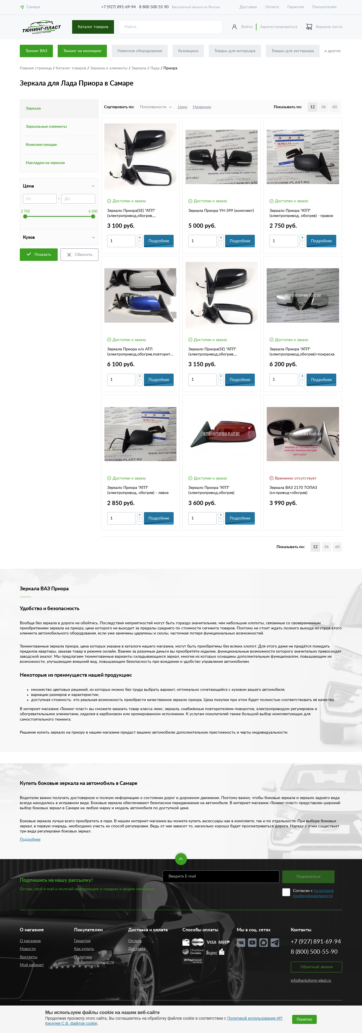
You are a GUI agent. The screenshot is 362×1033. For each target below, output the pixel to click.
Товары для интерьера (234, 51)
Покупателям (324, 7)
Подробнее (30, 840)
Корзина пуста (324, 27)
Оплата (272, 7)
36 (323, 107)
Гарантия (295, 7)
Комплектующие (41, 145)
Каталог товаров (93, 27)
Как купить (84, 949)
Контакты (28, 957)
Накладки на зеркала (45, 163)
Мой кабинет (32, 965)
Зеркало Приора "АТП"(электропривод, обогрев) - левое (138, 490)
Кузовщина (188, 51)
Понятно (304, 1019)
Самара (30, 7)
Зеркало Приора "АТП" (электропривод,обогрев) (211, 490)
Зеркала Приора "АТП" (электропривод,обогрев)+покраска (302, 351)
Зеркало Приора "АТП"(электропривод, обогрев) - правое (301, 213)
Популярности (153, 107)
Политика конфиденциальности (94, 959)
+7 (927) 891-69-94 (118, 7)
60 (334, 107)
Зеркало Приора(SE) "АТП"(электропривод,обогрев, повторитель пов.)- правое (131, 213)
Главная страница (36, 68)
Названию (202, 107)
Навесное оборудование (139, 51)
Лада (155, 68)
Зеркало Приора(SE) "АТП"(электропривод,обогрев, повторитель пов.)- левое (212, 352)
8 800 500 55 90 (154, 7)
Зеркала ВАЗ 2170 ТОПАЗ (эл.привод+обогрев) (293, 490)
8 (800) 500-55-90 (314, 952)
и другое (332, 51)
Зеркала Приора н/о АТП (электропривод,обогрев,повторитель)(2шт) (139, 352)
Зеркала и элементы (109, 68)
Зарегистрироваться (278, 27)
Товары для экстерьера (293, 51)
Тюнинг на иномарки (82, 51)
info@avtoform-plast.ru (311, 981)
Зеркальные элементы (46, 127)
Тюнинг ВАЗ (36, 51)
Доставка (248, 7)
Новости (28, 949)
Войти (247, 27)
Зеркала (139, 68)
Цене (182, 107)
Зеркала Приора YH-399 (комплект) (221, 211)
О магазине (30, 941)
